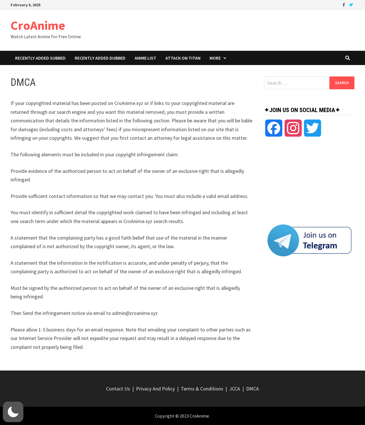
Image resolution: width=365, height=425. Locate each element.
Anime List (145, 58)
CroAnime (38, 25)
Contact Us (118, 388)
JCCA (234, 388)
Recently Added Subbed (40, 58)
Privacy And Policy (155, 388)
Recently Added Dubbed (100, 58)
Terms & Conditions (202, 388)
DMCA (252, 388)
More (215, 58)
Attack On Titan (182, 58)
